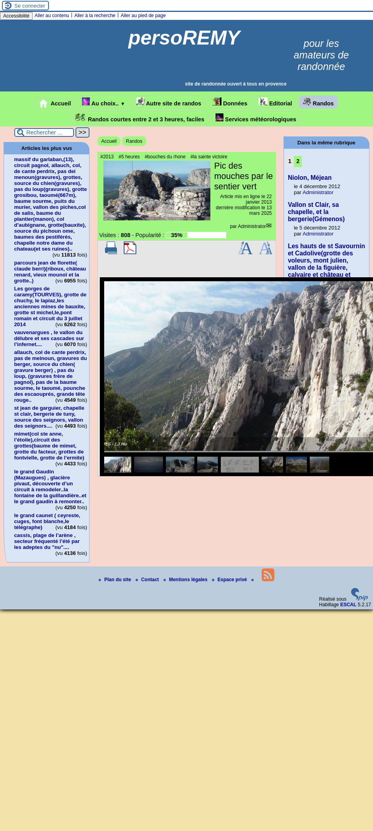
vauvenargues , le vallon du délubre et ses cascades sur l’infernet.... (49, 338)
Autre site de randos (169, 102)
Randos (318, 102)
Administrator (252, 226)
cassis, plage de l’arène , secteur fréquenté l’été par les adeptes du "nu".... (47, 541)
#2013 (107, 157)
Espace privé (230, 579)
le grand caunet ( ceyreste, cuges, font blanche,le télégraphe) (47, 521)
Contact (148, 579)
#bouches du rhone (165, 157)
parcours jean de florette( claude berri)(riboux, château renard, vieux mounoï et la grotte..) (50, 272)
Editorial (275, 102)
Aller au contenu (52, 15)
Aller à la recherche (94, 15)
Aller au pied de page (142, 15)
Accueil (55, 103)
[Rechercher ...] (44, 132)
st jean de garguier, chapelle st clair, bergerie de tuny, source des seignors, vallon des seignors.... (49, 417)
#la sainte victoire (208, 157)
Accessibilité (16, 16)
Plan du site (115, 579)
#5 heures (129, 157)
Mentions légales (186, 579)
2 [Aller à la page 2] (297, 161)
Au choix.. (103, 102)
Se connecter (29, 6)
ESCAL (348, 604)
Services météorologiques (256, 118)
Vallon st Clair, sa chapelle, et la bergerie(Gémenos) (316, 211)
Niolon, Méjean (310, 177)
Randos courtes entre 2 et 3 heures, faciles (139, 118)
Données (229, 102)
